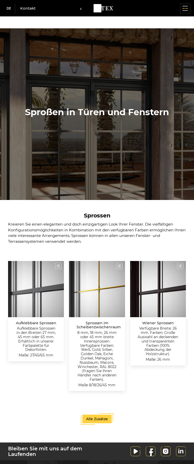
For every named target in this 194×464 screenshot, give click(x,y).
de (9, 8)
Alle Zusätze (97, 419)
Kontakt (28, 8)
